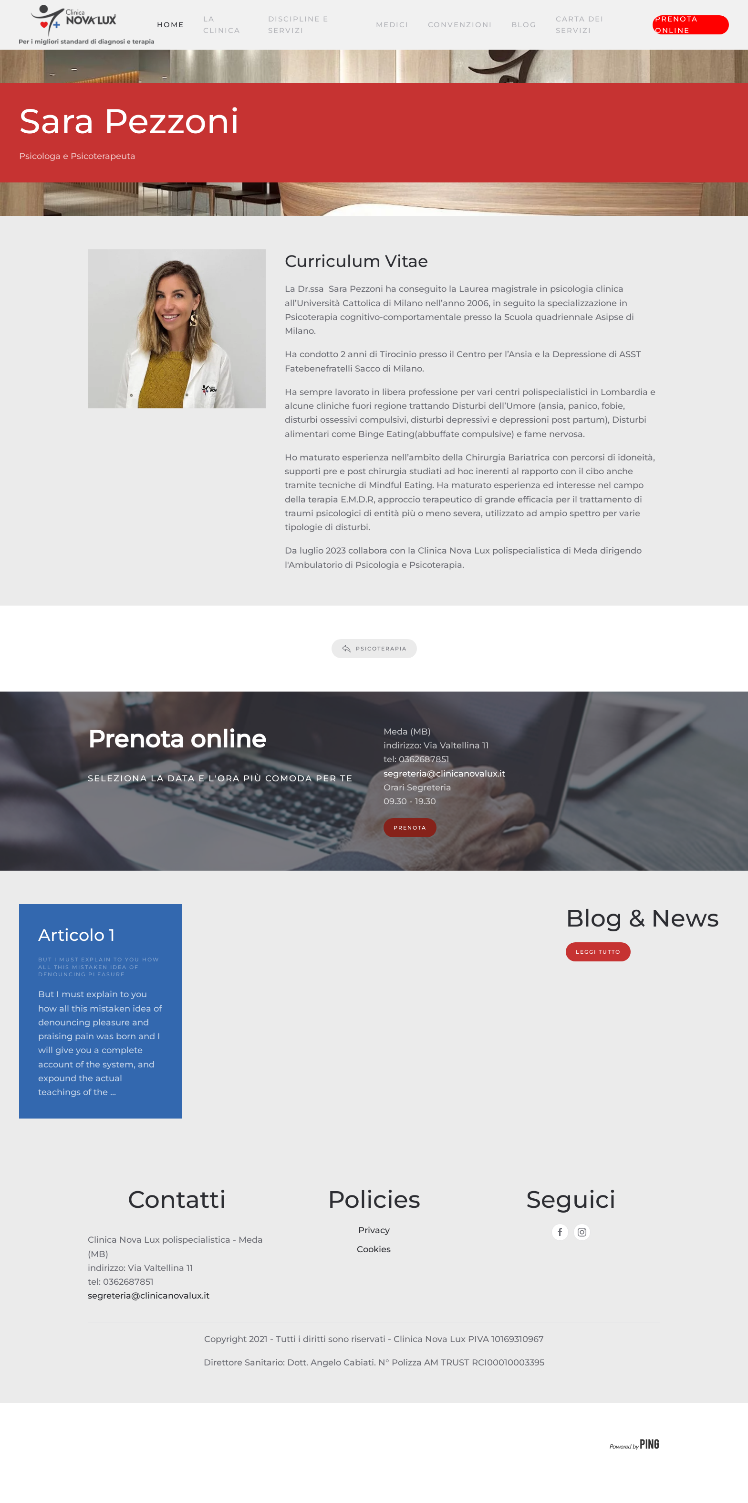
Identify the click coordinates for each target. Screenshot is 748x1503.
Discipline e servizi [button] (298, 24)
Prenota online (676, 24)
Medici (392, 24)
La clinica (221, 24)
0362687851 (424, 759)
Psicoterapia (374, 648)
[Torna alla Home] (88, 25)
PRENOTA (410, 827)
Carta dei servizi (580, 24)
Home (170, 24)
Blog (524, 24)
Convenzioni (460, 24)
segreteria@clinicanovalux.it (444, 773)
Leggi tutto (598, 952)
